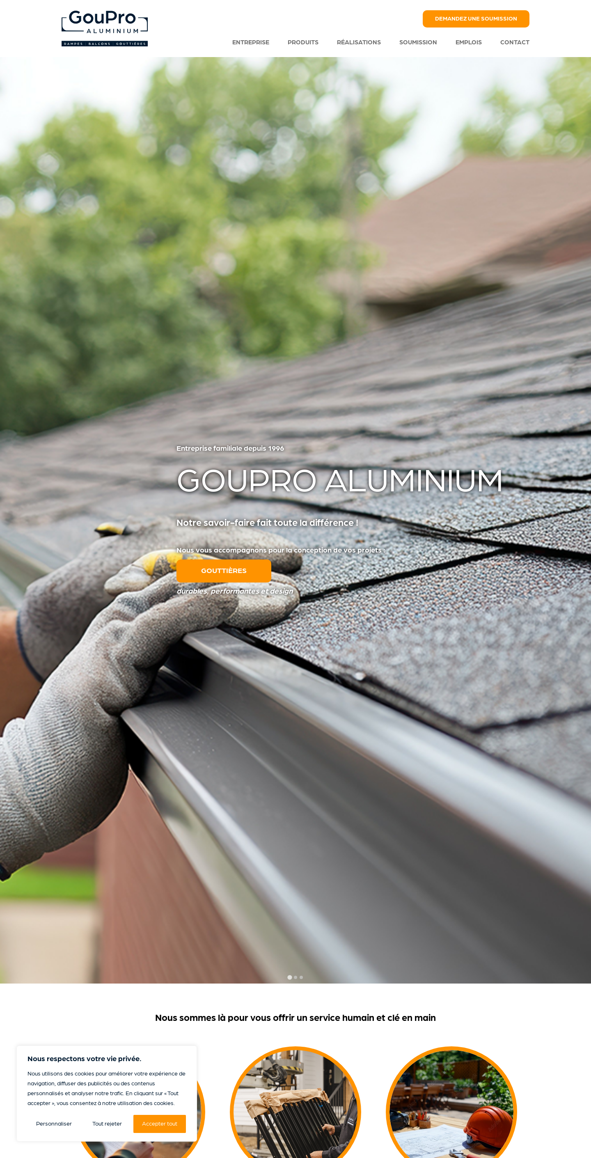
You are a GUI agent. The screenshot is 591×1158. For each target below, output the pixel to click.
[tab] (289, 977)
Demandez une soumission (476, 19)
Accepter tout (159, 1124)
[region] (106, 1094)
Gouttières (224, 570)
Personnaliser (54, 1124)
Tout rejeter (107, 1124)
